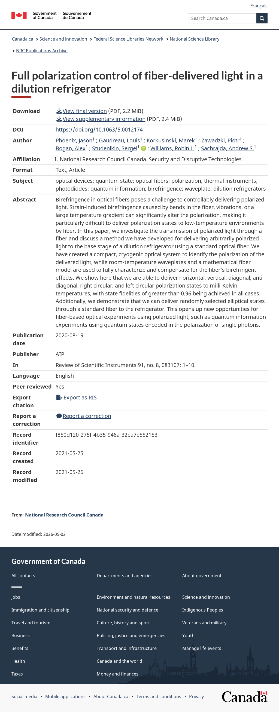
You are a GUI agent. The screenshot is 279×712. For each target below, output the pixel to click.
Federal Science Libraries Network (128, 39)
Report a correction (83, 416)
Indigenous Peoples (202, 610)
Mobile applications (65, 696)
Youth (188, 635)
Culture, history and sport (123, 623)
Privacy (196, 696)
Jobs (15, 597)
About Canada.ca (110, 696)
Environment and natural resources (133, 597)
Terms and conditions (159, 696)
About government (202, 576)
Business (20, 635)
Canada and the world (119, 661)
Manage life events (201, 648)
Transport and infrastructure (127, 648)
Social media (24, 696)
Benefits (19, 648)
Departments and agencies (125, 576)
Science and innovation (63, 39)
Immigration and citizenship (40, 610)
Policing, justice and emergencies (131, 635)
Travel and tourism (30, 623)
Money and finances (117, 674)
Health (18, 661)
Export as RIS (76, 397)
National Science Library (194, 39)
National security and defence (127, 610)
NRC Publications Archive (42, 51)
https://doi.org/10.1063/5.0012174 (99, 129)
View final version (81, 111)
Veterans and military (204, 623)
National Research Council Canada (64, 514)
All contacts (23, 576)
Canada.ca (22, 39)
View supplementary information (100, 119)
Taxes (17, 674)
